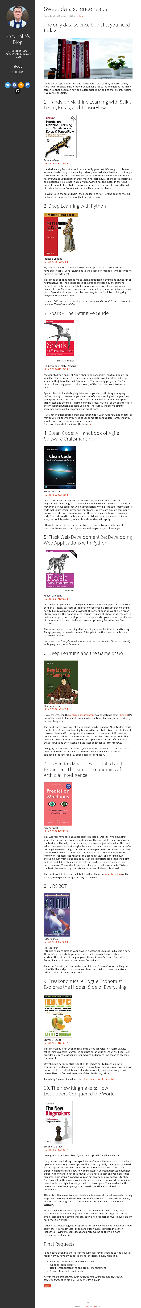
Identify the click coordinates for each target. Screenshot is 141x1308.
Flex (94, 1306)
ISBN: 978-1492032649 (56, 163)
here (91, 424)
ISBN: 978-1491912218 (56, 369)
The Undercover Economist (99, 1079)
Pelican (85, 1306)
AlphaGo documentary (81, 714)
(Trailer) (123, 714)
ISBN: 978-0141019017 (56, 1042)
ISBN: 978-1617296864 (56, 261)
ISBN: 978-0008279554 (56, 941)
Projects (18, 72)
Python (79, 15)
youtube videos (113, 874)
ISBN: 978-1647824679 (56, 831)
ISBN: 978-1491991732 (56, 598)
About (17, 66)
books (47, 1286)
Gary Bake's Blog (17, 39)
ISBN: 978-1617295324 (56, 709)
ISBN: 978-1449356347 (56, 1149)
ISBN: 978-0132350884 (56, 494)
